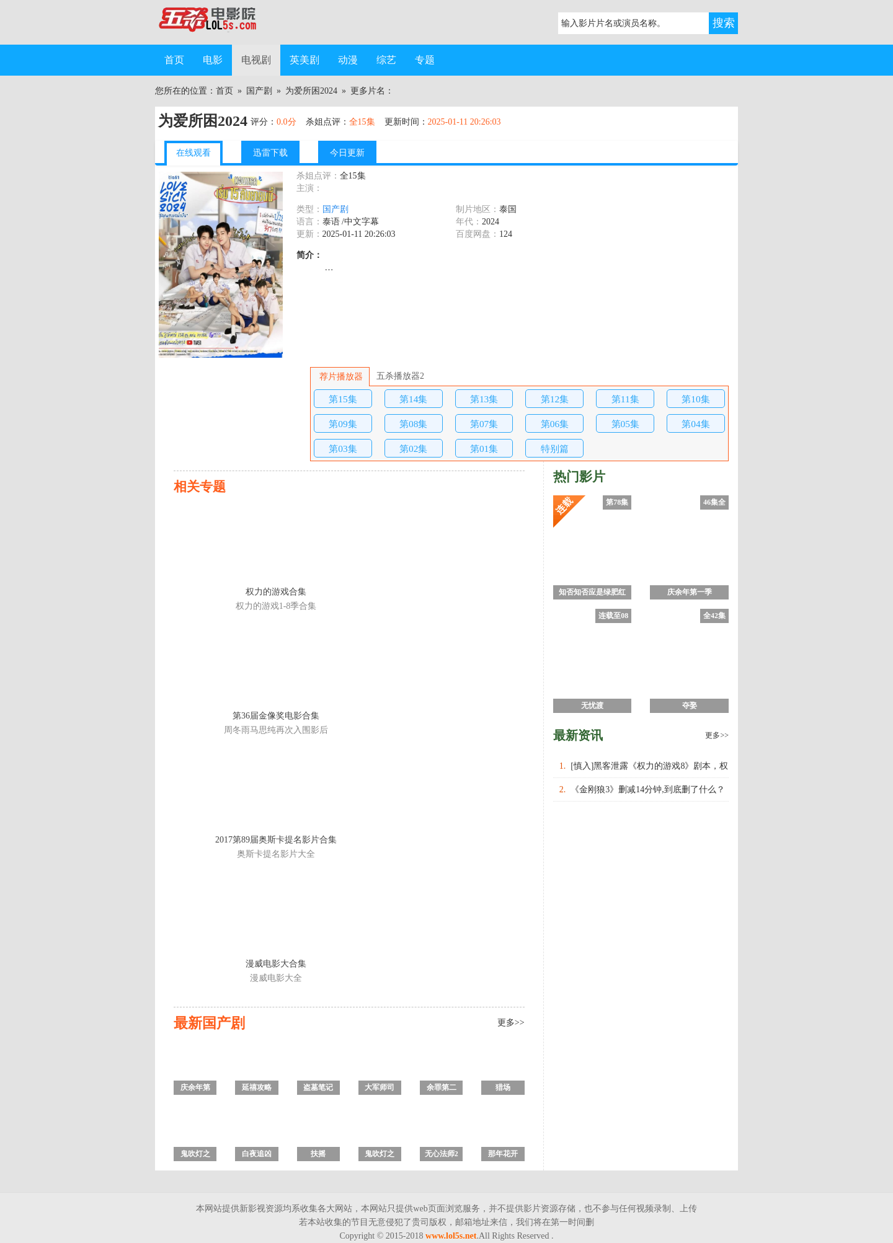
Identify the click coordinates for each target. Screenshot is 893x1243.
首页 (174, 60)
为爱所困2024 (311, 90)
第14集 (413, 399)
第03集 (343, 448)
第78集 (617, 502)
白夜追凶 (257, 1153)
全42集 (714, 615)
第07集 (484, 423)
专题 (425, 60)
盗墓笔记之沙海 (318, 1089)
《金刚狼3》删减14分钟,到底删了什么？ (648, 789)
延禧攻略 (257, 1087)
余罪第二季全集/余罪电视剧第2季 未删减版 (441, 1089)
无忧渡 (592, 705)
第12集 (555, 399)
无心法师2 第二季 (441, 1155)
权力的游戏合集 (276, 591)
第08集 (413, 423)
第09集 (343, 423)
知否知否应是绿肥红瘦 (592, 593)
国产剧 (259, 90)
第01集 (484, 448)
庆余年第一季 (195, 1089)
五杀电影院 (217, 22)
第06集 (555, 423)
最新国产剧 (209, 1023)
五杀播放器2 (400, 376)
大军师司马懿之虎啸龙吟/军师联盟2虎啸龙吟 (379, 1089)
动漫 (348, 60)
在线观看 (193, 152)
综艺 (386, 60)
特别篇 (555, 448)
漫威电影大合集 (276, 963)
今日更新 (347, 152)
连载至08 (613, 615)
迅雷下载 (270, 152)
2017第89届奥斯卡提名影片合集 (276, 839)
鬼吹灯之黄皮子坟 (195, 1155)
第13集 (484, 399)
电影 (213, 60)
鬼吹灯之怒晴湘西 (379, 1155)
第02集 (413, 448)
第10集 (695, 399)
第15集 (343, 399)
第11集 (625, 399)
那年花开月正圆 (503, 1155)
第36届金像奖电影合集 (276, 715)
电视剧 (256, 60)
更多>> (511, 1022)
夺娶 (689, 705)
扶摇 (318, 1153)
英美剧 (304, 60)
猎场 (502, 1087)
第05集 (625, 423)
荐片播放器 (340, 376)
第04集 (695, 423)
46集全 (714, 502)
